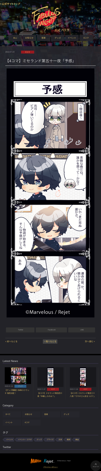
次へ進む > (90, 341)
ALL (15, 38)
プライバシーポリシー (50, 467)
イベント (72, 38)
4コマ (86, 38)
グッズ (58, 38)
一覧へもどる (50, 341)
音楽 (43, 38)
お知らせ (29, 38)
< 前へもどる (11, 341)
